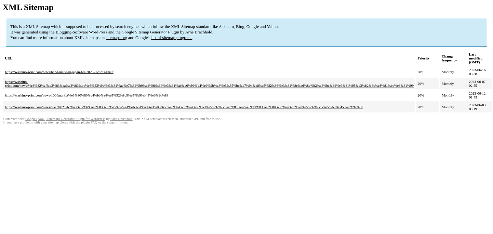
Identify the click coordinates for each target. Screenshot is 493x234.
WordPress (98, 32)
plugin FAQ (89, 122)
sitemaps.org (116, 37)
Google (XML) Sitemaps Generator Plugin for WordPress (65, 119)
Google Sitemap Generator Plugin (150, 32)
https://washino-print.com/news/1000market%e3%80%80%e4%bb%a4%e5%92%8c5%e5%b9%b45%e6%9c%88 (86, 95)
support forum (117, 122)
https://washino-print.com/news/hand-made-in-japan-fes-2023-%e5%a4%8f (59, 72)
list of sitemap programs (171, 37)
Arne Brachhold (198, 32)
